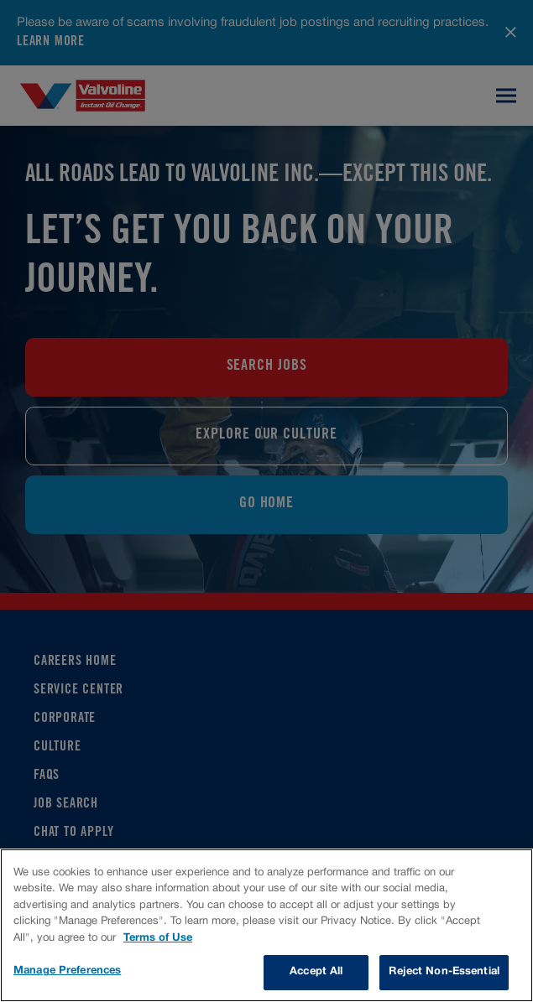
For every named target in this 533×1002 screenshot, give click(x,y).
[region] (266, 925)
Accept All (316, 972)
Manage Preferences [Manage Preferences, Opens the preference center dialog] (67, 971)
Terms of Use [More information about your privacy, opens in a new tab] (157, 938)
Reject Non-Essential (444, 972)
